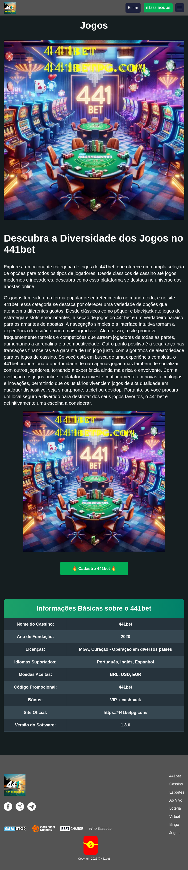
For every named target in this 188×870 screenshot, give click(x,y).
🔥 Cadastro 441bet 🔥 (94, 568)
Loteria (175, 808)
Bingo (174, 825)
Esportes (176, 792)
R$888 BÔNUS (158, 7)
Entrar (133, 8)
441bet (175, 776)
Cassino (176, 784)
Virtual (174, 817)
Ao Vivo (175, 800)
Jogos (174, 833)
